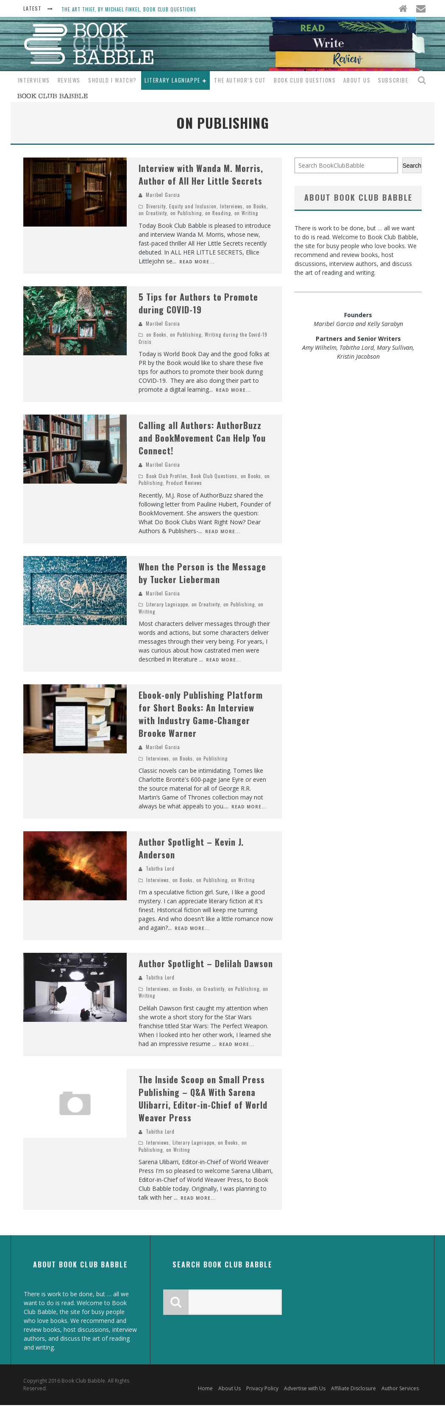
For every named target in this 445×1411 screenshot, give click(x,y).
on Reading (218, 219)
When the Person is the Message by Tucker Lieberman (202, 579)
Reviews (69, 80)
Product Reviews (184, 488)
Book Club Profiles (166, 482)
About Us (356, 80)
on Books (256, 212)
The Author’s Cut (240, 80)
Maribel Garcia (163, 200)
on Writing (246, 219)
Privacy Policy (262, 1394)
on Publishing (186, 219)
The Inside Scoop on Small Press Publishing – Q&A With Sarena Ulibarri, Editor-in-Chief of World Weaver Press (203, 1104)
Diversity (156, 212)
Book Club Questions (305, 80)
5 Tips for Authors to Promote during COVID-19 (198, 309)
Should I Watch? (112, 80)
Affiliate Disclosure (353, 1394)
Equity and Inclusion (193, 212)
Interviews (34, 80)
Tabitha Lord (160, 874)
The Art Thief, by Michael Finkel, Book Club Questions (128, 9)
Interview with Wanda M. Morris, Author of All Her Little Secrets (201, 180)
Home (205, 1394)
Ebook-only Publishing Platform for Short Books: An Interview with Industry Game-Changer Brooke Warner (201, 719)
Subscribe (393, 80)
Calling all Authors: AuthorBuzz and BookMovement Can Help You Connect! (202, 444)
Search (412, 171)
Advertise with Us (304, 1394)
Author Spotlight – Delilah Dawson (206, 969)
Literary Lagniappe (172, 80)
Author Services (400, 1394)
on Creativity (153, 219)
